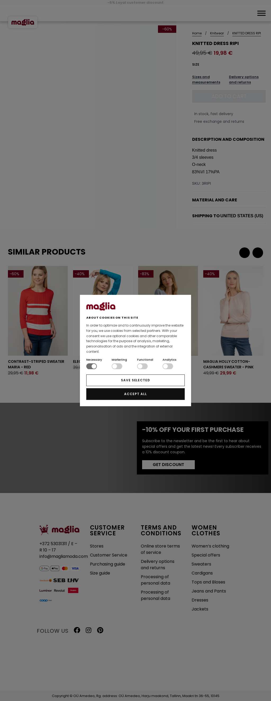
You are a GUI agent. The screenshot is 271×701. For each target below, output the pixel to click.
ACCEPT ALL (135, 394)
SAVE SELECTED (135, 380)
